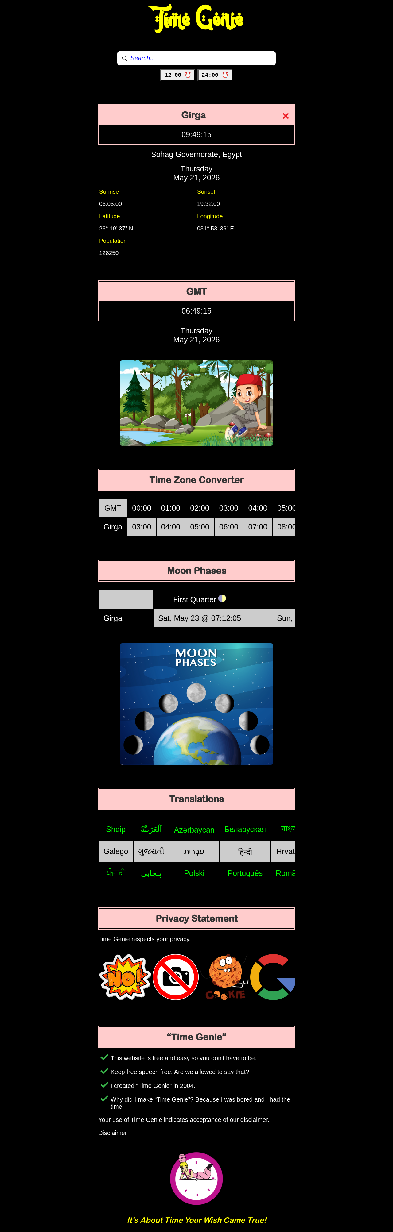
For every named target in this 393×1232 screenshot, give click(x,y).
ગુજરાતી (151, 851)
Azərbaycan (194, 830)
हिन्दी (245, 852)
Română (290, 873)
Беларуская (245, 829)
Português (245, 873)
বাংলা (290, 828)
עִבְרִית (194, 851)
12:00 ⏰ (178, 75)
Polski (194, 873)
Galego (115, 851)
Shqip (116, 829)
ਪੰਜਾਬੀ (116, 872)
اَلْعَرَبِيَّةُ (151, 829)
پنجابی (151, 873)
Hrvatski (290, 851)
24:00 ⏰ (215, 75)
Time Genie (197, 20)
